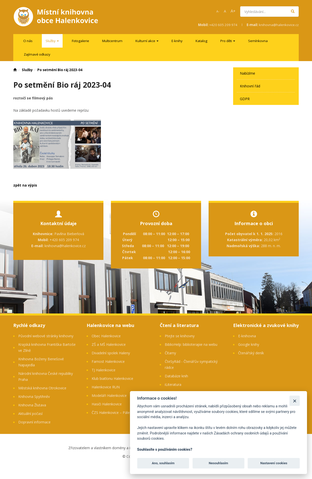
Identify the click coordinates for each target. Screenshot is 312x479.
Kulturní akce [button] (147, 41)
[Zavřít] (294, 401)
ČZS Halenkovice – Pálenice (114, 412)
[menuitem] (28, 41)
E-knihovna (247, 336)
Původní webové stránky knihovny (45, 336)
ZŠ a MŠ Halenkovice (109, 344)
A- (217, 11)
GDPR (245, 98)
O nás (28, 41)
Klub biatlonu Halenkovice (112, 378)
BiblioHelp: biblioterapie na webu (191, 344)
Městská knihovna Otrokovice (42, 388)
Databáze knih (176, 376)
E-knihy (177, 41)
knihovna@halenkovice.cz (279, 25)
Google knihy (248, 344)
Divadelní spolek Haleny (111, 353)
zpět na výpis (25, 185)
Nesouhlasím (218, 463)
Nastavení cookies (273, 463)
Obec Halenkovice (106, 336)
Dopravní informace (34, 422)
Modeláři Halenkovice (109, 395)
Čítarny (170, 353)
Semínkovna (258, 41)
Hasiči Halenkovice (107, 404)
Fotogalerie (80, 41)
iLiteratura (173, 384)
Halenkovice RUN (106, 387)
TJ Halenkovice (103, 370)
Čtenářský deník (251, 353)
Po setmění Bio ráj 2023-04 (59, 70)
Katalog (201, 41)
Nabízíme (247, 73)
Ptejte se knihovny (180, 336)
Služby (27, 70)
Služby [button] (52, 41)
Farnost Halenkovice (108, 361)
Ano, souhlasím (163, 463)
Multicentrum (112, 41)
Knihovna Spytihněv (34, 396)
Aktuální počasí (30, 413)
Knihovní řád (250, 86)
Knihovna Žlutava (32, 405)
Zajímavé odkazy (37, 54)
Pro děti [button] (227, 41)
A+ (233, 11)
